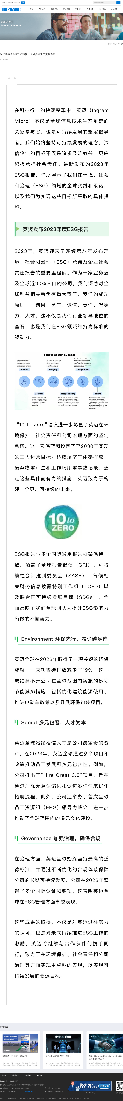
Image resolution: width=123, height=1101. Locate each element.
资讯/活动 (116, 44)
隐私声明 (28, 1075)
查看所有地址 (29, 1092)
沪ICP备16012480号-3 (66, 1098)
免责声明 (40, 1075)
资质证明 (86, 1098)
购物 (23, 2)
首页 (109, 44)
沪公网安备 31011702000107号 (46, 1098)
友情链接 (3, 1075)
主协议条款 (15, 1075)
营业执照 (78, 1098)
